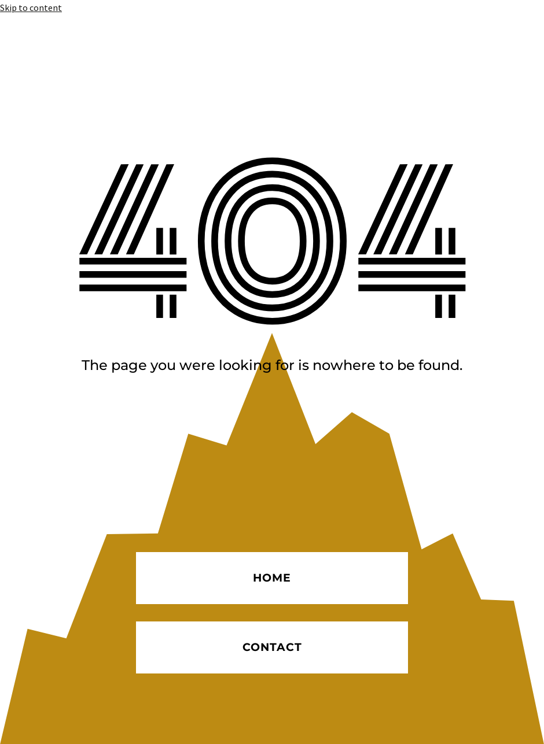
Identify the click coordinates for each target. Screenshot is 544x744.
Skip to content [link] (31, 7)
